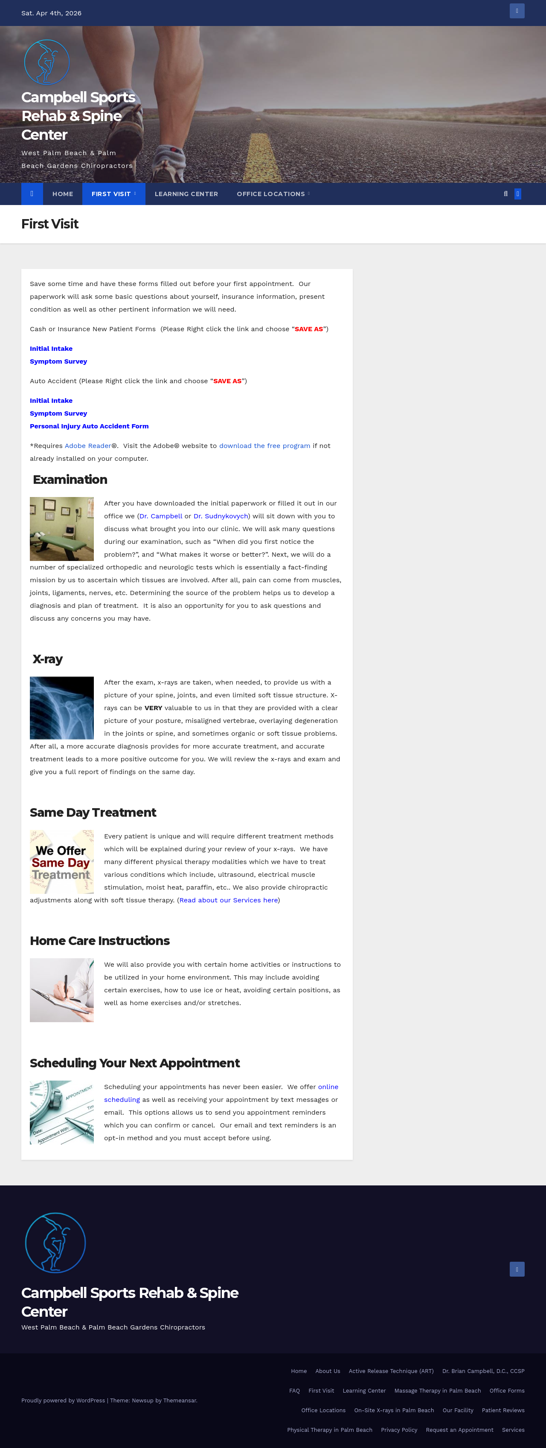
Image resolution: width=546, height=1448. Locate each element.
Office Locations (272, 194)
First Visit (112, 194)
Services (513, 1430)
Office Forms (507, 1390)
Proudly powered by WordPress (64, 1400)
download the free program (265, 446)
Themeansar (179, 1400)
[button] (506, 194)
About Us (327, 1371)
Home (62, 194)
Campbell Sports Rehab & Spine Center (78, 116)
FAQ (294, 1390)
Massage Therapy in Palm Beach (438, 1390)
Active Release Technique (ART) (391, 1371)
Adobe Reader (88, 446)
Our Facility (458, 1410)
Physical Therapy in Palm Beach (329, 1430)
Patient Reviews (503, 1410)
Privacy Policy (399, 1430)
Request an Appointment (460, 1430)
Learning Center (186, 194)
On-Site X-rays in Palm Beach (394, 1410)
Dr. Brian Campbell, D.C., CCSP (483, 1371)
